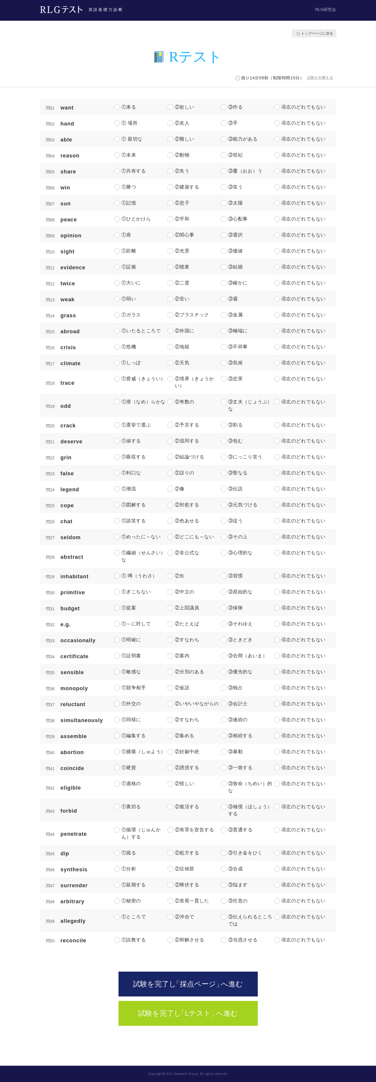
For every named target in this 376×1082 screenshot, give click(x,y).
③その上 (238, 536)
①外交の (131, 703)
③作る (235, 107)
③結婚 (235, 266)
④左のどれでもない (303, 107)
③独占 (235, 687)
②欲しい (184, 107)
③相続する (240, 735)
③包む (235, 440)
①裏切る (131, 806)
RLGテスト (61, 9)
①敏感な (131, 671)
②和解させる (189, 939)
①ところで (133, 916)
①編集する (133, 735)
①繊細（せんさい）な (143, 556)
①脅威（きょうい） (143, 378)
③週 (233, 298)
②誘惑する (187, 767)
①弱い (128, 298)
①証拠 (128, 266)
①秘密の (131, 900)
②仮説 (182, 687)
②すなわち (187, 639)
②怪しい (184, 783)
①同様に (131, 719)
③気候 (235, 362)
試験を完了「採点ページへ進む (188, 984)
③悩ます (238, 884)
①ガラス (131, 314)
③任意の (238, 900)
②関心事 (184, 234)
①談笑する (133, 520)
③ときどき (240, 639)
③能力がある (243, 138)
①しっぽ (131, 362)
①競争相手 (133, 687)
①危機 (128, 346)
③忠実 (235, 378)
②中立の (184, 591)
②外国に (184, 330)
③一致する (240, 767)
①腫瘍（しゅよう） (143, 751)
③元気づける (243, 504)
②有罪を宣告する (194, 829)
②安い (182, 298)
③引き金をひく (245, 852)
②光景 (182, 250)
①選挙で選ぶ (136, 424)
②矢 (180, 575)
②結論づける (189, 456)
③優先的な (240, 671)
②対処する (187, 504)
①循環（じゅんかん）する (141, 833)
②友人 (182, 122)
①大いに (131, 282)
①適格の (131, 783)
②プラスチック (192, 314)
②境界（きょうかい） (194, 382)
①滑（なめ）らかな (143, 401)
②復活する (187, 806)
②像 (180, 488)
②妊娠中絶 (187, 751)
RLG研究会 (325, 9)
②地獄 (182, 346)
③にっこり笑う (245, 456)
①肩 (126, 234)
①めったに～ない (141, 536)
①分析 (128, 868)
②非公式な (187, 552)
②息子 (182, 202)
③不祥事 (238, 346)
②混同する (187, 440)
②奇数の (184, 401)
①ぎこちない (136, 591)
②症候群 (184, 868)
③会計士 (238, 703)
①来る (128, 107)
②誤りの (184, 472)
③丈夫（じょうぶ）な (250, 405)
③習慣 (235, 575)
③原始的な (240, 591)
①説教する (133, 939)
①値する (131, 440)
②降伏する (187, 884)
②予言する (187, 424)
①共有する (133, 170)
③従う (235, 520)
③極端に (238, 330)
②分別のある (189, 671)
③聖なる (238, 472)
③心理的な (240, 552)
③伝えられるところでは (250, 920)
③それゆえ (240, 623)
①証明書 (131, 655)
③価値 (235, 250)
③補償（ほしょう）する (250, 810)
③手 (233, 122)
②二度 (182, 282)
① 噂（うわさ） (139, 575)
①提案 (128, 607)
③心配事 (238, 218)
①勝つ (128, 186)
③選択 (235, 234)
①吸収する (133, 456)
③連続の (238, 719)
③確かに (238, 282)
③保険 (235, 607)
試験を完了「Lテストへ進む (188, 1013)
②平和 (182, 218)
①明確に (131, 639)
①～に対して (136, 623)
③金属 (235, 314)
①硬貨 (128, 767)
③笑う (235, 186)
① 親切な (132, 138)
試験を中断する (320, 77)
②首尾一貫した (192, 900)
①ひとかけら (136, 218)
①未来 (128, 154)
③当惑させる (243, 939)
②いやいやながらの (197, 703)
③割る (235, 424)
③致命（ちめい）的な (250, 787)
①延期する (133, 884)
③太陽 (235, 202)
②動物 (182, 154)
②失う (182, 170)
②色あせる (187, 520)
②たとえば (187, 623)
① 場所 (129, 122)
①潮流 (128, 488)
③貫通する (240, 829)
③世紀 (235, 154)
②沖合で (184, 916)
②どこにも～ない (194, 536)
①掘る (128, 852)
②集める (184, 735)
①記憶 (128, 202)
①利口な (131, 472)
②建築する (187, 186)
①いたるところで (141, 330)
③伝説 (235, 488)
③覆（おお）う (245, 170)
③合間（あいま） (248, 655)
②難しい (184, 138)
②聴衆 (182, 266)
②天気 (182, 362)
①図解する (133, 504)
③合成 (235, 868)
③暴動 (235, 751)
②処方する (187, 852)
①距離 (128, 250)
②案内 (182, 655)
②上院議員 (187, 607)
